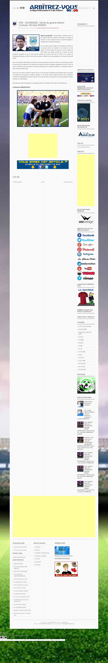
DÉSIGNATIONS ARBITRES (85, 332)
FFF (79, 340)
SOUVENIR (81, 369)
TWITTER (37, 559)
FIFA (50, 28)
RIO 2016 (81, 366)
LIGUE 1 (80, 357)
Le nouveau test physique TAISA (21, 597)
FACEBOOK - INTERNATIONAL (42, 553)
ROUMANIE (54, 28)
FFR (79, 346)
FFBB (80, 337)
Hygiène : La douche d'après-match (22, 610)
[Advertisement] (42, 146)
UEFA (58, 28)
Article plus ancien (68, 182)
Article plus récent (17, 182)
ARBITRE (44, 28)
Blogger (65, 622)
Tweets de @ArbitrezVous (83, 147)
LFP (79, 354)
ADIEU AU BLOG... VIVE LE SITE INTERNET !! (88, 403)
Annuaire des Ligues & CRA (20, 579)
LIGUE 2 (80, 360)
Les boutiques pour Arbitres (20, 582)
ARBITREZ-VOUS (53, 622)
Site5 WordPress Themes (45, 623)
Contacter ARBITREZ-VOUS (19, 557)
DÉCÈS (47, 28)
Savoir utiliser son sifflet (20, 588)
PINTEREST (38, 565)
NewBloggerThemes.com (68, 623)
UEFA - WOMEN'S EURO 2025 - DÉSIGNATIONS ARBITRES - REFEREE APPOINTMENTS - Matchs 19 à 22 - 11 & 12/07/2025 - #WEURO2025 (85, 458)
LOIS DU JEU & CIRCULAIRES (20, 571)
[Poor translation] (4, 637)
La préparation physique (20, 594)
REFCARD (81, 363)
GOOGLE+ (37, 550)
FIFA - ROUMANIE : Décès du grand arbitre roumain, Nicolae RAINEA (41, 24)
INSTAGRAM (38, 562)
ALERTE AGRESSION (83, 326)
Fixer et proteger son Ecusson (21, 585)
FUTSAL (80, 351)
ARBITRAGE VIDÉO (18, 564)
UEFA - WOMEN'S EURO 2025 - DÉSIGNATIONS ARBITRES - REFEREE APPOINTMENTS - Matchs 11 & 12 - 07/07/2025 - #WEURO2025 (85, 486)
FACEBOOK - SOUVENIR (40, 556)
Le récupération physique (20, 604)
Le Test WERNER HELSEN (20, 607)
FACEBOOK (37, 547)
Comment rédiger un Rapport (21, 591)
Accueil (43, 182)
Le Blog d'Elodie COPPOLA (20, 547)
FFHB (80, 343)
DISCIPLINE (81, 329)
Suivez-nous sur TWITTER (21, 8)
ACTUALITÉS (39, 28)
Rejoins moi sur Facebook (23, 8)
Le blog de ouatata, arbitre (20, 550)
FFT (79, 349)
